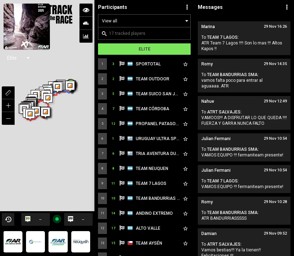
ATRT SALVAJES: (224, 112)
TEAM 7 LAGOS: (223, 37)
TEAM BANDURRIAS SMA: (233, 74)
